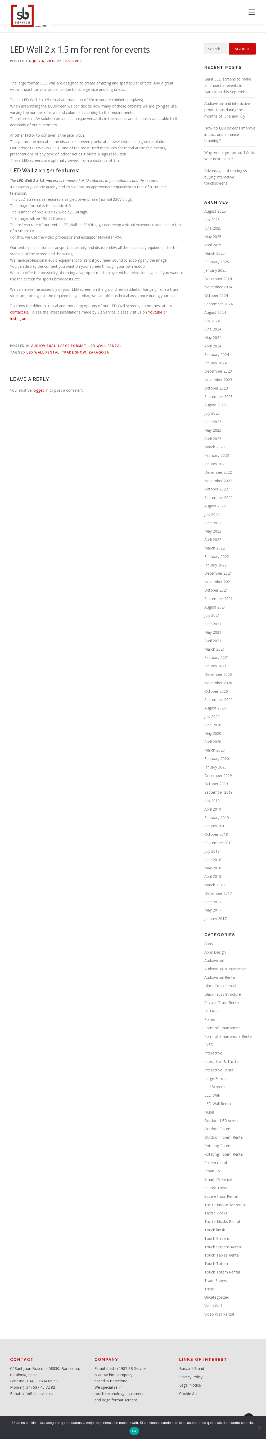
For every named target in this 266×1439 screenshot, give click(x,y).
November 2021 (218, 581)
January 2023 (215, 463)
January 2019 (215, 825)
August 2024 (215, 312)
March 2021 (214, 649)
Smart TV (212, 1170)
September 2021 (218, 598)
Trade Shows (215, 1280)
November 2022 (218, 480)
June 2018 (212, 859)
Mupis (209, 1112)
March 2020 (214, 750)
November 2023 (218, 379)
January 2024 (215, 362)
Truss (209, 1288)
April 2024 (212, 345)
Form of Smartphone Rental (228, 1036)
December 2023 (218, 371)
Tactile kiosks (215, 1212)
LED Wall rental (43, 352)
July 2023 (212, 413)
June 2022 (212, 522)
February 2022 (216, 556)
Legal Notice (190, 1385)
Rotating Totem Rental (224, 1154)
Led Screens (214, 1086)
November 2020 (218, 682)
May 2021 (212, 632)
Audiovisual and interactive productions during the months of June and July (227, 110)
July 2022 (212, 514)
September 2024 (218, 303)
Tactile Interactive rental (225, 1204)
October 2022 (216, 488)
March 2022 (214, 548)
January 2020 (215, 767)
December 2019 (218, 775)
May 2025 (212, 236)
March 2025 (214, 253)
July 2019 (212, 800)
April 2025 (212, 244)
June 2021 (212, 623)
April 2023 (212, 438)
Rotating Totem (218, 1145)
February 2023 (216, 455)
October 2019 (216, 783)
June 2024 (212, 329)
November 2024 (218, 286)
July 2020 (212, 716)
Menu (251, 12)
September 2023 (218, 396)
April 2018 (212, 876)
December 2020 (218, 674)
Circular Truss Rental (222, 1002)
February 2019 (216, 817)
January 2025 (215, 270)
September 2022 (218, 497)
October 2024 (216, 295)
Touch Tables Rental (222, 1255)
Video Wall (213, 1305)
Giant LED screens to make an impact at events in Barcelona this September (227, 85)
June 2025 (212, 228)
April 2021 (212, 640)
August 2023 (215, 404)
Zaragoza (99, 352)
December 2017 (218, 893)
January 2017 (215, 918)
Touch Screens (217, 1238)
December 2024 (218, 278)
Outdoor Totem (218, 1128)
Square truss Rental (221, 1196)
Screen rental (215, 1162)
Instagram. (19, 318)
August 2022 (215, 505)
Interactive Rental (219, 1069)
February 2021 (216, 657)
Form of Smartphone (222, 1027)
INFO (208, 1044)
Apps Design (215, 952)
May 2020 (212, 733)
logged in (40, 390)
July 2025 (212, 219)
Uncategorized (216, 1297)
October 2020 (216, 691)
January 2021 (215, 665)
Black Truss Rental (220, 985)
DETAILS (211, 1010)
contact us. (19, 312)
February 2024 (216, 354)
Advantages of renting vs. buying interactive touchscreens (226, 177)
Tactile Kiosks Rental (222, 1221)
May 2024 (212, 337)
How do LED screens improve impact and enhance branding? (229, 134)
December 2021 (218, 573)
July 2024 (212, 320)
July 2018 (212, 851)
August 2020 (215, 707)
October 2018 (216, 834)
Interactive (213, 1053)
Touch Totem (216, 1263)
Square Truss (215, 1187)
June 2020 (212, 724)
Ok (134, 1431)
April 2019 (212, 809)
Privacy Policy (190, 1376)
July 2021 (212, 615)
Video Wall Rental (219, 1314)
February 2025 (216, 261)
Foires (209, 1019)
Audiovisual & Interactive (225, 968)
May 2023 (212, 430)
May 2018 (212, 867)
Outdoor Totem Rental (224, 1137)
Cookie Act (188, 1393)
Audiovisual (43, 345)
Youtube (154, 312)
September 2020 (218, 699)
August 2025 (215, 211)
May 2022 (212, 531)
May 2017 (212, 910)
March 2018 (214, 884)
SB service (73, 61)
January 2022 (215, 564)
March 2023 (214, 446)
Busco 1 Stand (191, 1368)
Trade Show (74, 352)
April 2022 (212, 539)
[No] (259, 1427)
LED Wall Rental (105, 345)
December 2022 (218, 472)
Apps (208, 943)
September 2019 (218, 792)
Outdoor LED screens (222, 1120)
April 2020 (212, 741)
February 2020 (216, 758)
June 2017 (212, 901)
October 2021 (216, 590)
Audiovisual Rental (220, 977)
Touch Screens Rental (223, 1246)
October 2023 (216, 388)
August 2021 (215, 607)
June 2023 (212, 421)
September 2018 (218, 842)
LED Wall (212, 1095)
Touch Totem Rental (222, 1272)
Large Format (72, 345)
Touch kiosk (214, 1229)
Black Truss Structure (222, 994)
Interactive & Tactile (221, 1061)
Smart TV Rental (218, 1179)
